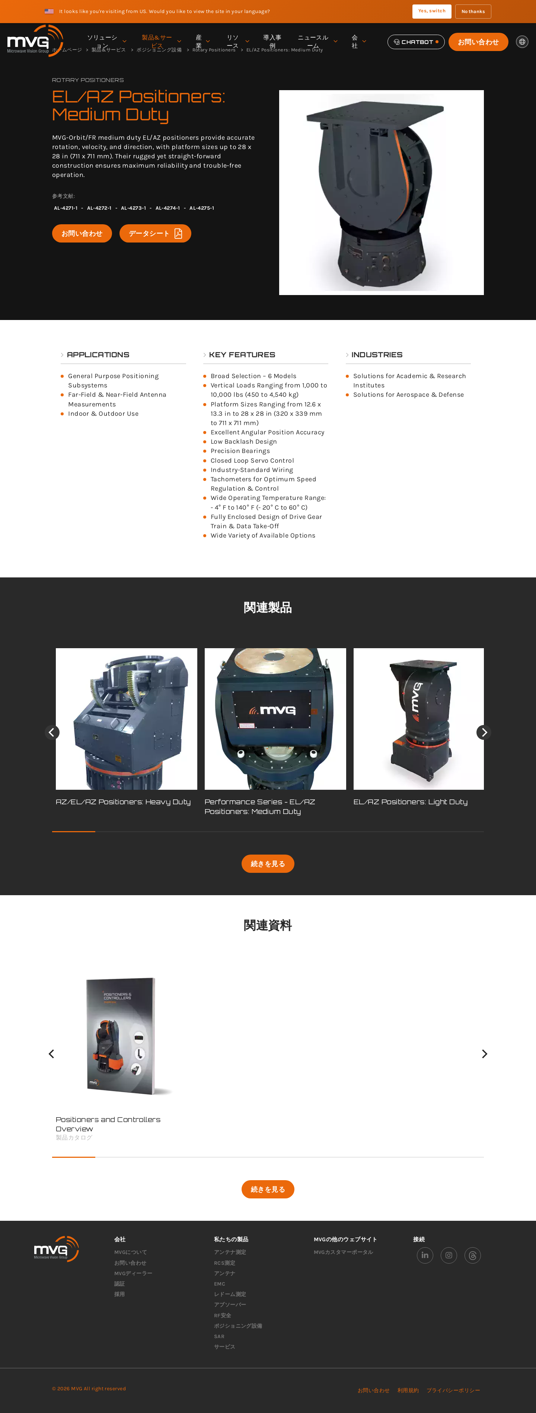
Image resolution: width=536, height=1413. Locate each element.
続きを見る (268, 863)
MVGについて (130, 1252)
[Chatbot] (416, 42)
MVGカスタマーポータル (343, 1252)
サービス (225, 1347)
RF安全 (223, 1315)
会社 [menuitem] (359, 41)
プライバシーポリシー (454, 1390)
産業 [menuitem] (203, 41)
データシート (155, 233)
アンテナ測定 (230, 1252)
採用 (119, 1294)
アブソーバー (230, 1305)
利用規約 (408, 1390)
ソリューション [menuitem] (106, 41)
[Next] (483, 732)
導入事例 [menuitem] (272, 41)
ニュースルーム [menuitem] (317, 41)
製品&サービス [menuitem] (161, 41)
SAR (219, 1336)
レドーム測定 (230, 1294)
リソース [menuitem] (238, 41)
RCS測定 (224, 1263)
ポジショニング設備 (238, 1326)
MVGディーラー (133, 1273)
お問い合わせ (478, 42)
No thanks (473, 11)
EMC (219, 1284)
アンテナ (225, 1273)
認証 (119, 1284)
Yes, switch (432, 10)
